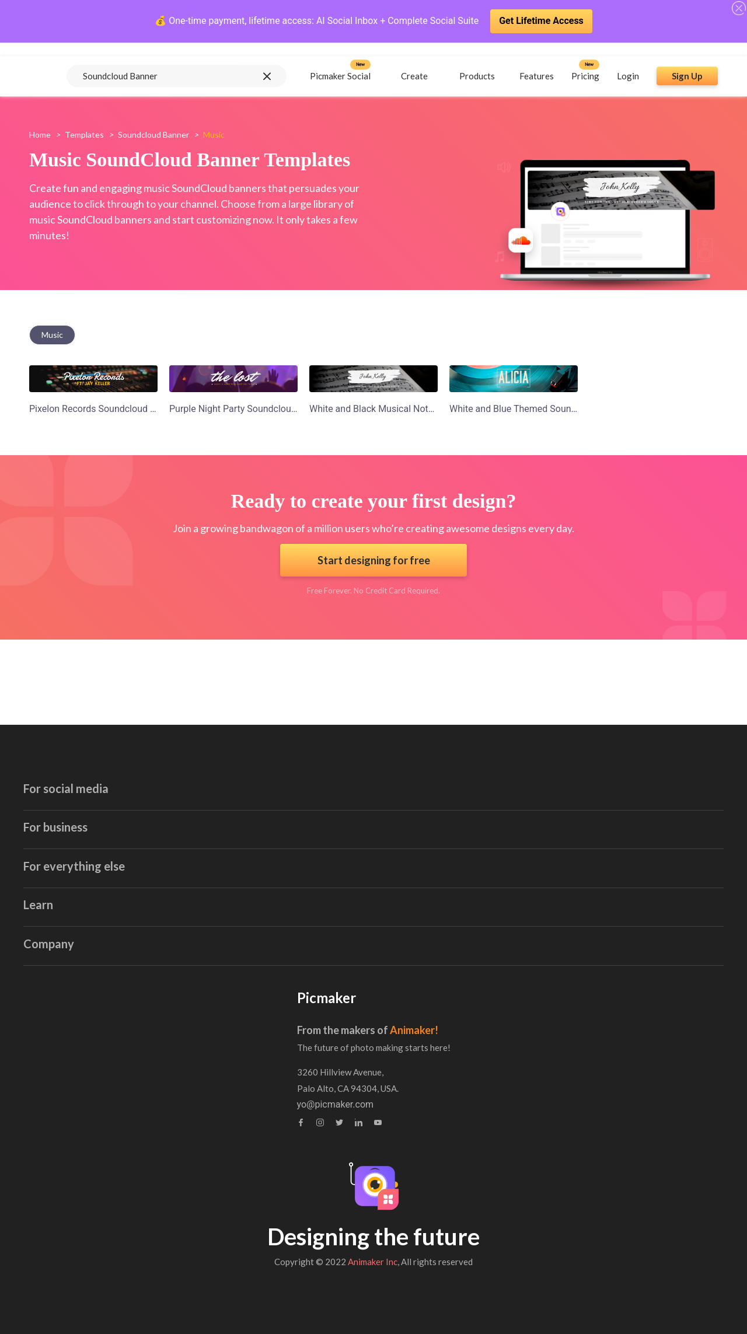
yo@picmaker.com (545, 1104)
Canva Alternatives (551, 954)
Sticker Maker (540, 840)
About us (315, 1029)
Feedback (317, 1074)
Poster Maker (328, 840)
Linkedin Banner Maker (136, 908)
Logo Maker (325, 931)
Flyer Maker (325, 908)
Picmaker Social (340, 62)
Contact (313, 1051)
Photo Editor (538, 886)
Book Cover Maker (550, 749)
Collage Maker (542, 908)
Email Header (328, 749)
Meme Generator (547, 863)
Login (628, 62)
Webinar (104, 1074)
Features (536, 62)
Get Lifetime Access (541, 20)
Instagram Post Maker (135, 863)
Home (40, 134)
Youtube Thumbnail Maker (143, 772)
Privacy (312, 1097)
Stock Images (540, 817)
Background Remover (556, 931)
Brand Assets (114, 1097)
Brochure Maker (545, 795)
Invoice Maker (329, 863)
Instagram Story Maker (136, 840)
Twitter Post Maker (128, 886)
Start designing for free (373, 560)
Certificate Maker (548, 772)
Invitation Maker (334, 772)
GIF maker (110, 931)
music (52, 335)
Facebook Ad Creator (132, 795)
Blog (96, 1029)
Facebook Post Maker (134, 817)
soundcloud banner (153, 134)
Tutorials (105, 1051)
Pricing (585, 62)
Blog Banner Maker (340, 795)
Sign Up (687, 62)
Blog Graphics (329, 817)
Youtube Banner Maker (136, 749)
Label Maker (326, 886)
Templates (84, 134)
